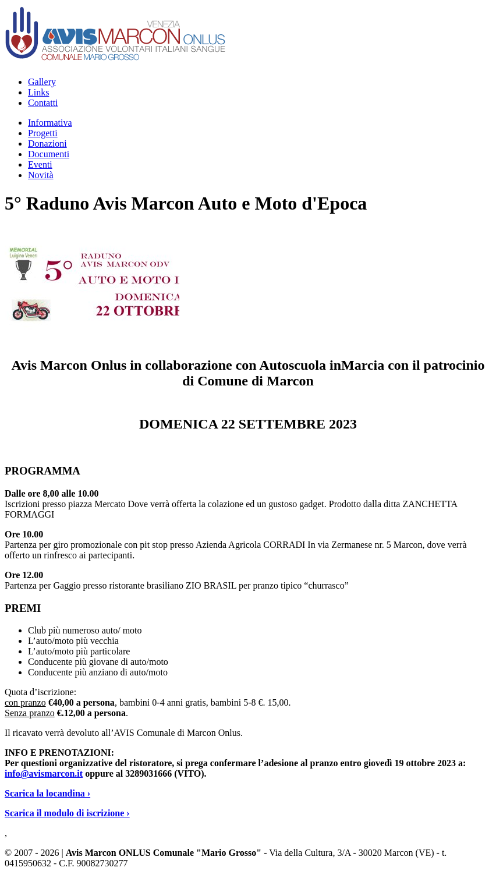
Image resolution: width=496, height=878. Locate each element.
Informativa (50, 123)
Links (38, 92)
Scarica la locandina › (47, 793)
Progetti (43, 133)
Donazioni (47, 143)
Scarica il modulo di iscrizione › (67, 813)
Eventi (40, 164)
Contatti (43, 103)
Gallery (42, 82)
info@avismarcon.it (44, 773)
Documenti (48, 154)
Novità (41, 175)
